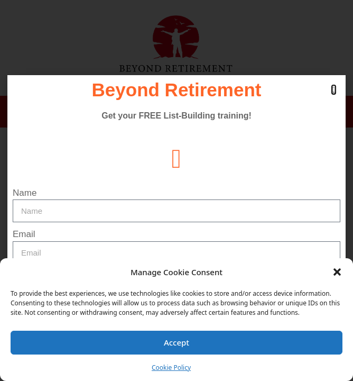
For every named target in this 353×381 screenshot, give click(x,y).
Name (24, 193)
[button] (337, 272)
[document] (176, 190)
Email (24, 234)
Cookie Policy (171, 367)
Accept (176, 342)
